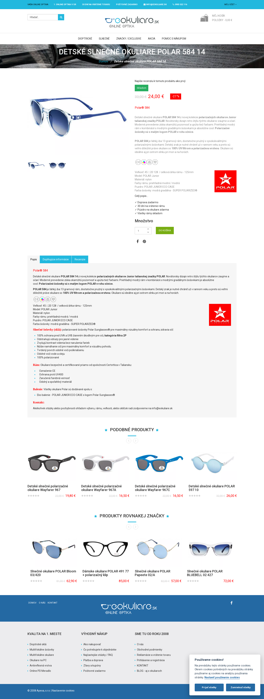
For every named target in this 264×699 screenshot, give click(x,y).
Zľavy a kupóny (92, 665)
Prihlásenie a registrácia (151, 660)
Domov (103, 61)
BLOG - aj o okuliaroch (149, 670)
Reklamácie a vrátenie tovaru (154, 654)
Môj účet (230, 4)
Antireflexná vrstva (41, 665)
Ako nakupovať (92, 644)
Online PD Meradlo (40, 670)
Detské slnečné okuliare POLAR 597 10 (212, 488)
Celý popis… (141, 195)
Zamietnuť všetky (241, 687)
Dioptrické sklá (38, 644)
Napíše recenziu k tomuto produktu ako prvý (160, 81)
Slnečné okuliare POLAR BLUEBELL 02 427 (205, 573)
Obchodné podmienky (149, 649)
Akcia (151, 38)
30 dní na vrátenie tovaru (96, 4)
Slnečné (104, 38)
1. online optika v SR (65, 4)
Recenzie (80, 259)
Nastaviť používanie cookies (222, 677)
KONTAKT (142, 665)
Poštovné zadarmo (94, 670)
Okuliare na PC (38, 660)
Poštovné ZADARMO (127, 4)
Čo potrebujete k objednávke (99, 649)
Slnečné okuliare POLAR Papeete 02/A (152, 573)
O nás (42, 602)
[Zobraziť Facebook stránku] (138, 241)
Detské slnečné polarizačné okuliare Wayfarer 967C (155, 488)
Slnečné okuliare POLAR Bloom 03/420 (53, 573)
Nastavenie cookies (63, 690)
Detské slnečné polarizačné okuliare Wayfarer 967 (47, 488)
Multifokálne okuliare (42, 654)
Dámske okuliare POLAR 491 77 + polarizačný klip (105, 573)
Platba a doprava (93, 660)
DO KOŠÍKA (165, 230)
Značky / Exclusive (128, 38)
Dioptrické (85, 38)
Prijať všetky (209, 687)
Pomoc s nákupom (174, 38)
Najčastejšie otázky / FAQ (98, 654)
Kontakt (52, 602)
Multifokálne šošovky (42, 649)
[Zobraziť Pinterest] (144, 241)
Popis (33, 259)
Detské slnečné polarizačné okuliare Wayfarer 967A (101, 488)
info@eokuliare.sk (155, 4)
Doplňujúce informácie (56, 259)
